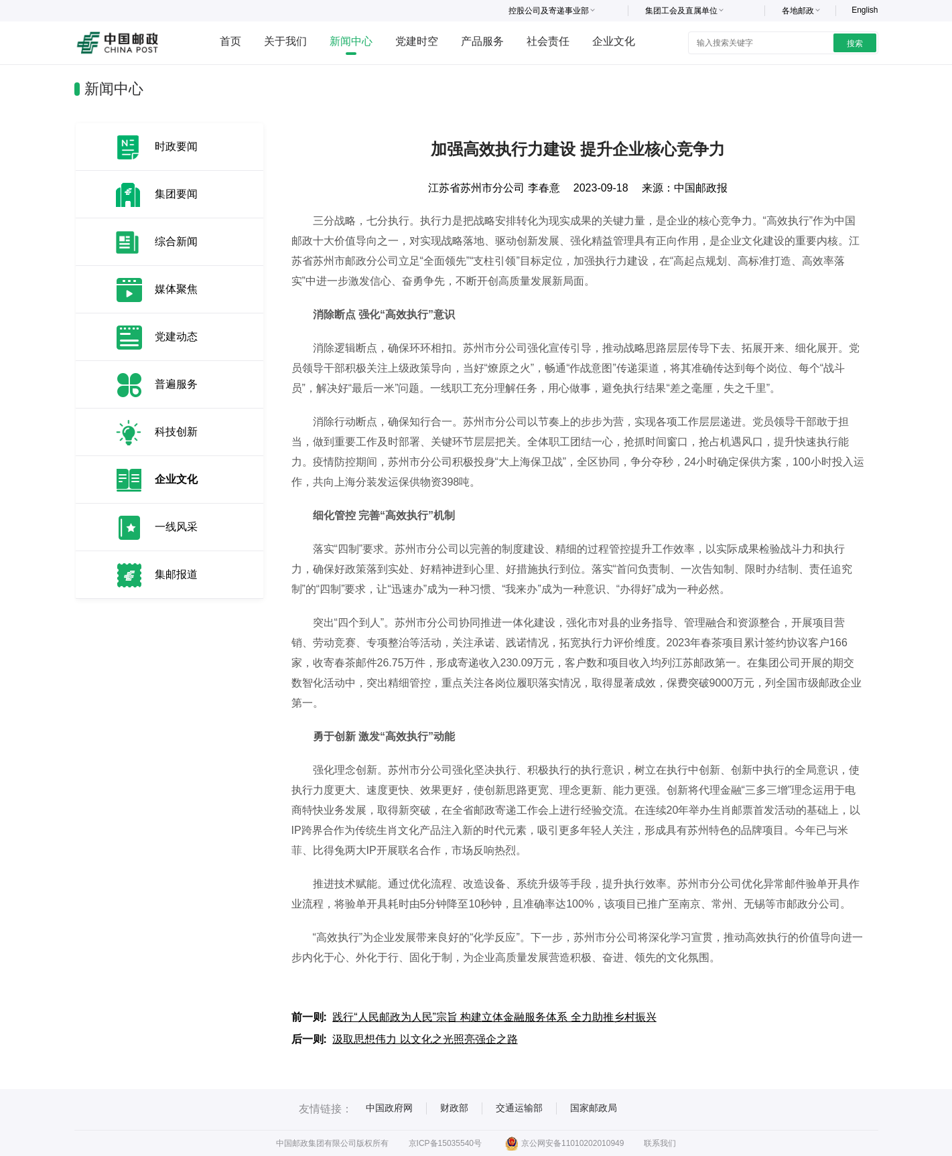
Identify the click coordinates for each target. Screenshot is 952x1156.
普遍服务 (176, 384)
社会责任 (548, 41)
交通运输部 (519, 1107)
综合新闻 (176, 241)
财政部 (454, 1107)
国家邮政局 (593, 1107)
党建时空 (416, 41)
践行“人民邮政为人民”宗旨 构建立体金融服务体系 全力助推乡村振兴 (494, 1017)
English (865, 10)
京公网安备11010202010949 (564, 1143)
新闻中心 (351, 41)
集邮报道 (176, 574)
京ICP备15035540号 (445, 1143)
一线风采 (176, 526)
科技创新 (176, 431)
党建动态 (176, 336)
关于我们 (285, 41)
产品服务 (482, 41)
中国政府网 (389, 1107)
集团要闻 (176, 194)
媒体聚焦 (176, 289)
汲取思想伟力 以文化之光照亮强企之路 (424, 1039)
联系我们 (660, 1143)
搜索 (855, 43)
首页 (230, 41)
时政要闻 (176, 146)
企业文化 (613, 41)
